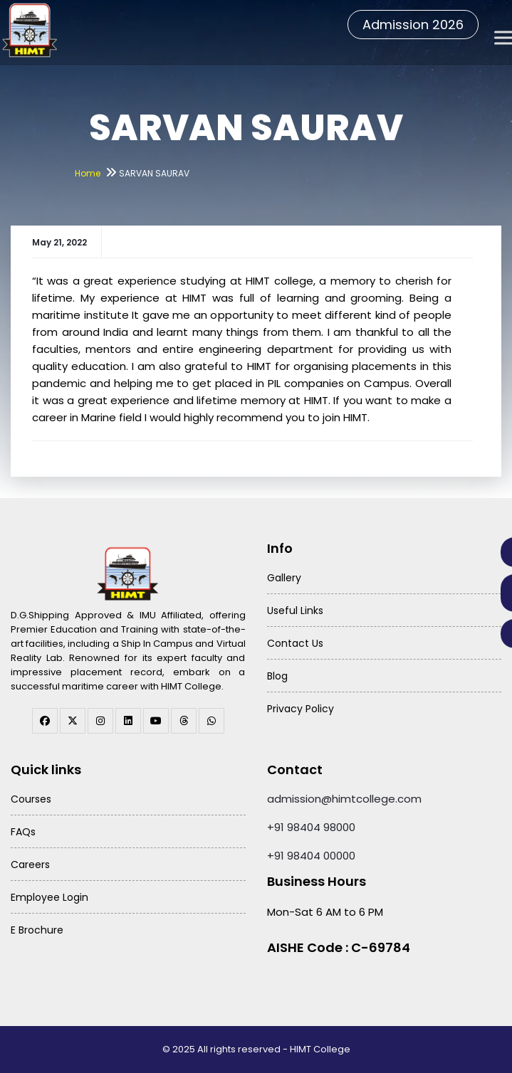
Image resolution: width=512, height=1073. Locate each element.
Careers (30, 864)
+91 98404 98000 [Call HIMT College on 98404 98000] (311, 827)
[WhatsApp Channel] (211, 721)
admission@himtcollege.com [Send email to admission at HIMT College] (344, 798)
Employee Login (49, 897)
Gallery (284, 578)
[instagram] (100, 721)
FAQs (23, 832)
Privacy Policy (300, 709)
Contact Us (295, 643)
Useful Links (295, 610)
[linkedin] (128, 721)
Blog (277, 676)
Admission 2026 (413, 24)
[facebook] (45, 721)
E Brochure (37, 930)
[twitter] (72, 721)
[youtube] (156, 721)
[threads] (184, 721)
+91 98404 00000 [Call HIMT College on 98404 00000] (311, 855)
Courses (31, 799)
